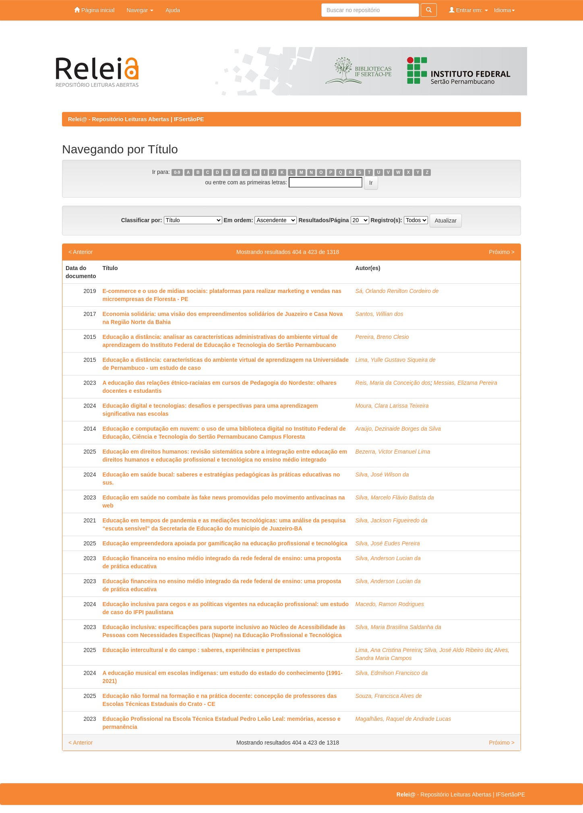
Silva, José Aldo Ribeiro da (457, 650)
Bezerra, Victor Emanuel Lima (393, 451)
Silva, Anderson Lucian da (388, 558)
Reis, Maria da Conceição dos (393, 383)
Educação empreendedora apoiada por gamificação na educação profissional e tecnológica (224, 543)
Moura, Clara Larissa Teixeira (392, 405)
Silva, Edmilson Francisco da (392, 673)
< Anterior (80, 252)
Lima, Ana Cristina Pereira (388, 650)
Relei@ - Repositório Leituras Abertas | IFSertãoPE (136, 119)
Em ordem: (238, 220)
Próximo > (502, 252)
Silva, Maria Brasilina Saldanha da (398, 627)
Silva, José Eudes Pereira (388, 543)
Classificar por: (141, 220)
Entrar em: (468, 9)
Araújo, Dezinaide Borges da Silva (398, 428)
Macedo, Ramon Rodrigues (390, 604)
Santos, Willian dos (379, 314)
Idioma (504, 10)
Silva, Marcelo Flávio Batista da (395, 497)
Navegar (139, 10)
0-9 (177, 172)
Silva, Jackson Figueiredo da (392, 520)
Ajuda (172, 10)
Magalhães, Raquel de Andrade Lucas (403, 719)
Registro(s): (386, 220)
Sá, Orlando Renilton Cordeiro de (397, 291)
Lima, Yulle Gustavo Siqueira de (396, 360)
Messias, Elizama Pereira (465, 383)
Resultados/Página (323, 220)
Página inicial (94, 9)
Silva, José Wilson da (382, 474)
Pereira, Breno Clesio (382, 337)
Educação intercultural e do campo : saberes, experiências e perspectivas (201, 650)
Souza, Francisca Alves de (389, 696)
